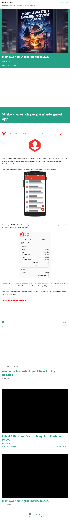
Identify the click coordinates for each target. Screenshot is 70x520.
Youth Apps (7, 2)
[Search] (61, 2)
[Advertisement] (35, 89)
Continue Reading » (62, 382)
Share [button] (3, 65)
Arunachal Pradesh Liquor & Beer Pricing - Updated (29, 373)
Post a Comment (11, 65)
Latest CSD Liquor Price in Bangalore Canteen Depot (31, 437)
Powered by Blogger (35, 514)
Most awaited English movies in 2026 (25, 57)
